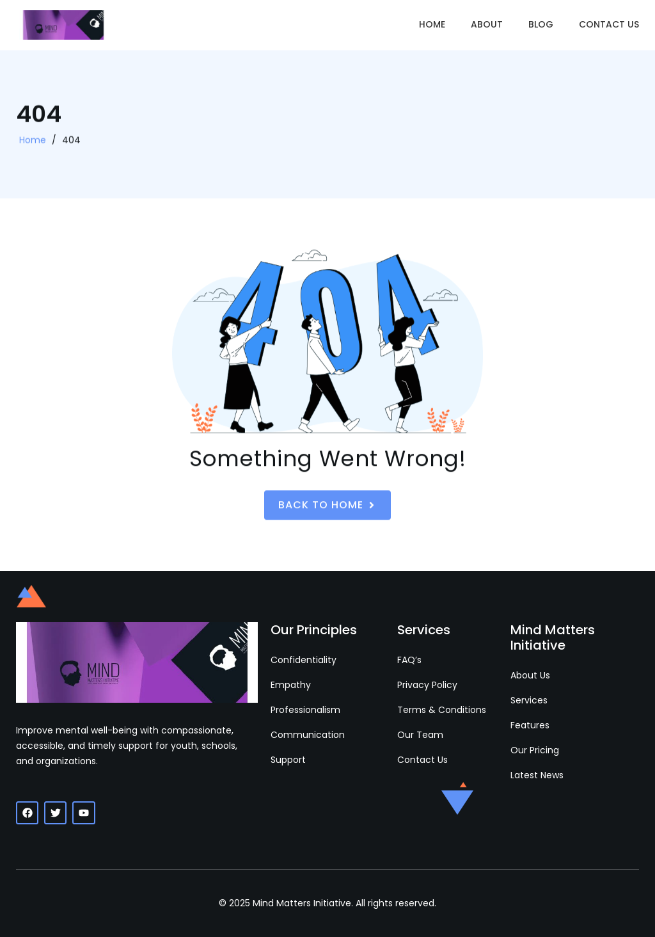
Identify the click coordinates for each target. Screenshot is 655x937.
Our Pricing (534, 750)
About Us (530, 675)
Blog (540, 24)
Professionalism (305, 709)
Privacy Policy (427, 684)
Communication (308, 734)
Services (529, 700)
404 (71, 140)
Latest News (537, 775)
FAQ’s (409, 659)
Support (288, 759)
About (487, 24)
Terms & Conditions (441, 709)
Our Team (420, 734)
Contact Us (609, 24)
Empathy (291, 684)
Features (529, 725)
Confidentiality (303, 659)
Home (432, 24)
